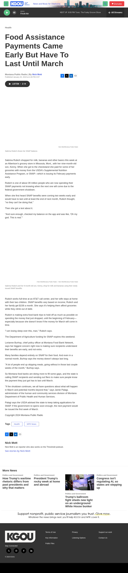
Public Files (49, 543)
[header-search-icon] (105, 3)
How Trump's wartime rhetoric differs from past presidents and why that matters (16, 483)
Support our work (105, 532)
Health (8, 27)
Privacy (75, 532)
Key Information (51, 538)
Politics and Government (12, 475)
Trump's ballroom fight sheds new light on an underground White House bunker (79, 501)
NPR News (31, 424)
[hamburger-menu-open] (6, 3)
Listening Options (79, 538)
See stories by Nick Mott (17, 450)
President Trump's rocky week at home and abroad (47, 481)
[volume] (14, 12)
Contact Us (103, 538)
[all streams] (115, 13)
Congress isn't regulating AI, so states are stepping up (109, 483)
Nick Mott (37, 74)
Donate (118, 4)
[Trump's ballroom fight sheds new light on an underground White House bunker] (79, 482)
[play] (7, 12)
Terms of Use (50, 532)
